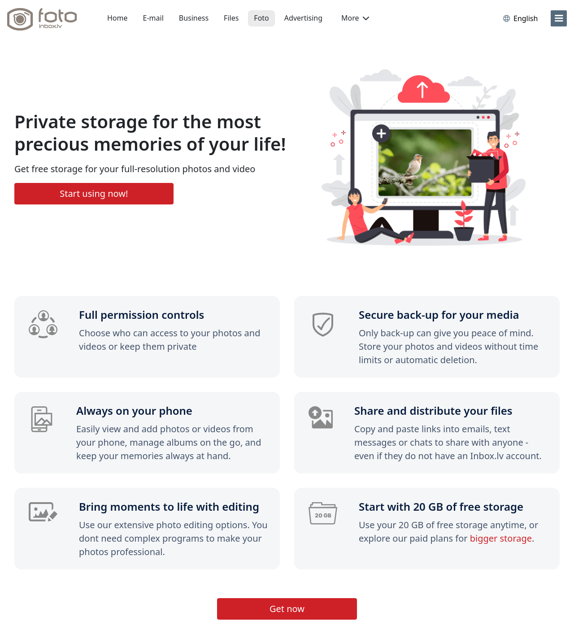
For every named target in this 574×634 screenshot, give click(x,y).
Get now (287, 609)
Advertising (303, 18)
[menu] (559, 18)
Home (117, 18)
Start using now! (94, 193)
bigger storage (501, 538)
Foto (261, 18)
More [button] (355, 18)
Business (194, 18)
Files (231, 18)
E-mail (153, 18)
